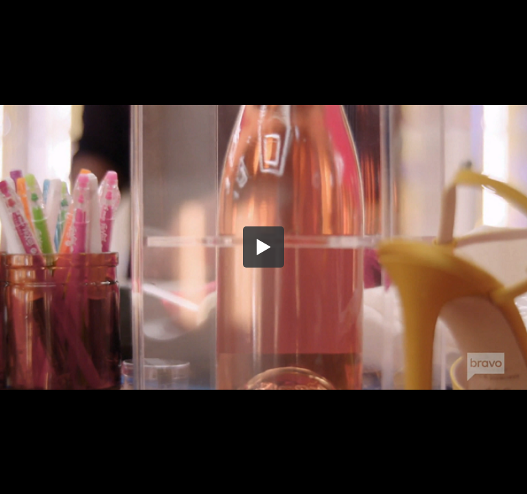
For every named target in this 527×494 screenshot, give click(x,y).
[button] (263, 247)
